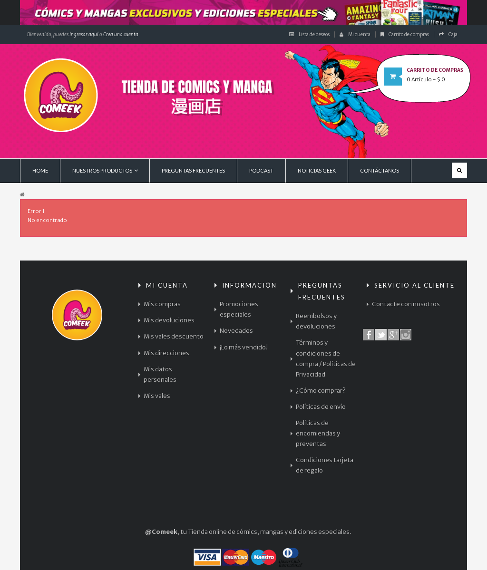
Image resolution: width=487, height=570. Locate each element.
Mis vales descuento (174, 336)
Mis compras (162, 304)
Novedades (236, 331)
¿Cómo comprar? (321, 390)
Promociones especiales (239, 309)
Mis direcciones (166, 353)
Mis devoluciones (169, 320)
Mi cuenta (355, 34)
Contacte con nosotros (406, 304)
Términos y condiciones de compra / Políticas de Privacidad (326, 358)
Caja (448, 34)
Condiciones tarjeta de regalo (324, 465)
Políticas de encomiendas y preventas (318, 433)
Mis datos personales (160, 374)
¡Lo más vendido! (244, 347)
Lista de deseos (309, 34)
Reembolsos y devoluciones (316, 321)
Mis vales (157, 396)
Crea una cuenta (120, 34)
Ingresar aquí (83, 34)
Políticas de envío (321, 407)
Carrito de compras (404, 34)
